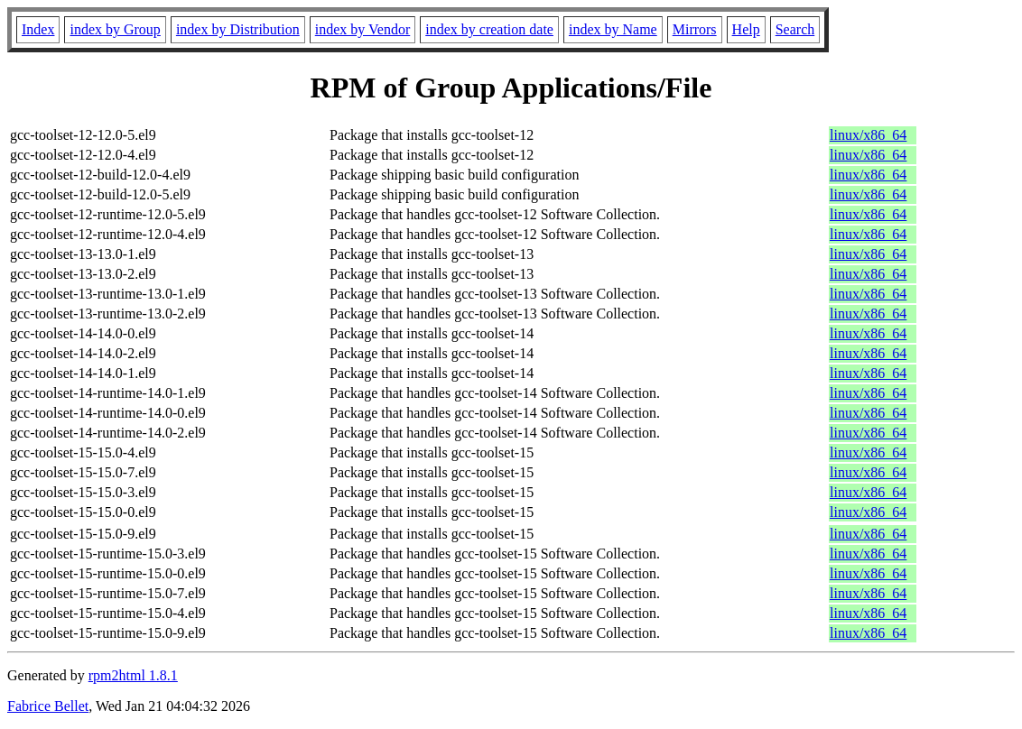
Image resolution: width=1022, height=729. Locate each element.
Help (746, 29)
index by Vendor (362, 29)
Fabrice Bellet (47, 706)
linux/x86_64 (868, 135)
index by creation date (489, 29)
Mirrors (695, 29)
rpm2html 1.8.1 (133, 675)
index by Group (115, 29)
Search (795, 29)
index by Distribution (238, 29)
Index (38, 29)
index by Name (613, 29)
